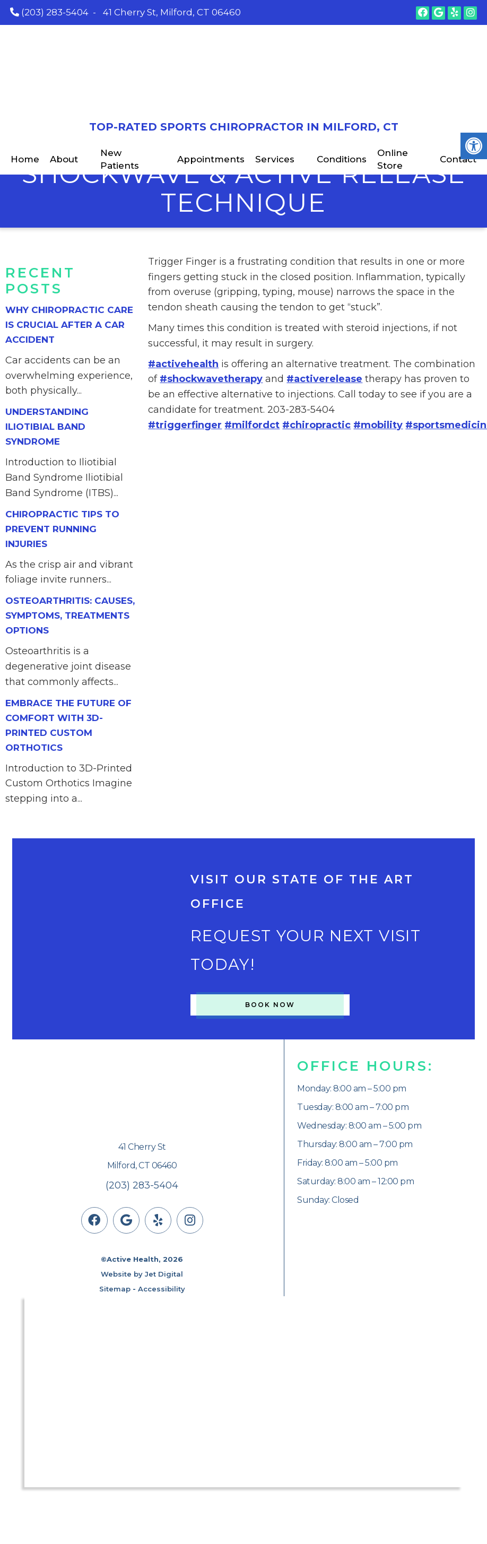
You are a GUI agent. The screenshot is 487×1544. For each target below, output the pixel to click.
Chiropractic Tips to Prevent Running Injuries (62, 529)
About (64, 159)
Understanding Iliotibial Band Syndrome (47, 426)
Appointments (211, 159)
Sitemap (115, 1289)
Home (25, 159)
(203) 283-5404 (55, 12)
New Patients (119, 159)
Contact (458, 159)
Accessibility (161, 1289)
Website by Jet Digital (142, 1274)
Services (274, 159)
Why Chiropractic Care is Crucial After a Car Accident (69, 325)
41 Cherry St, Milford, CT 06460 (172, 12)
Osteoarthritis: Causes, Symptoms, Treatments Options (70, 615)
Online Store (392, 159)
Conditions (342, 159)
